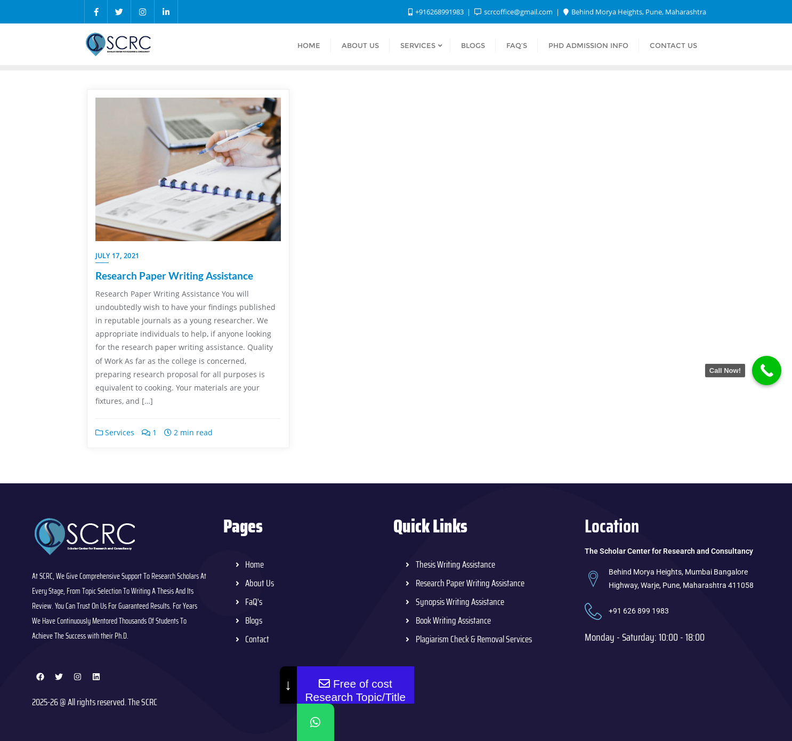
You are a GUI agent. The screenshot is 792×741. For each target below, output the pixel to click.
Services (114, 432)
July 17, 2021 (117, 255)
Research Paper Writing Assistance (174, 275)
